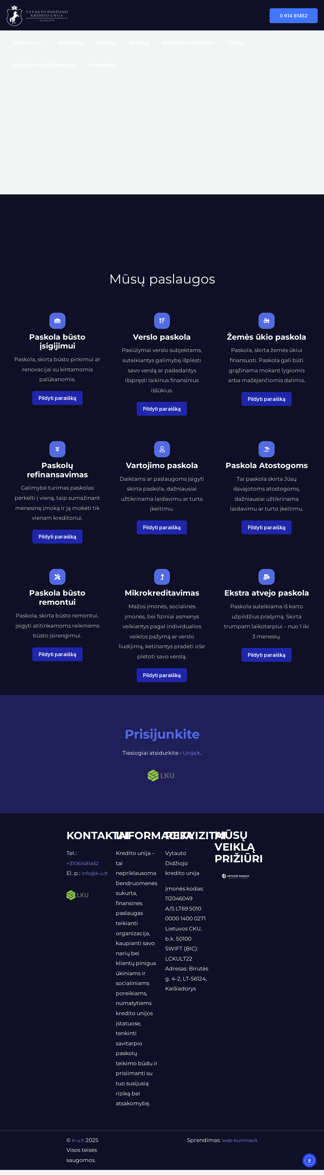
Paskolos (68, 43)
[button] (294, 15)
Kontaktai (25, 65)
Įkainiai (132, 43)
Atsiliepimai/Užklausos (276, 43)
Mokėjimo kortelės (179, 43)
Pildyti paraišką (57, 399)
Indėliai (101, 43)
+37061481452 (84, 868)
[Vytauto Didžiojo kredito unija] (37, 15)
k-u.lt (79, 1145)
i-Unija (225, 43)
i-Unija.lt (190, 758)
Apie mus (25, 43)
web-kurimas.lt (237, 1145)
